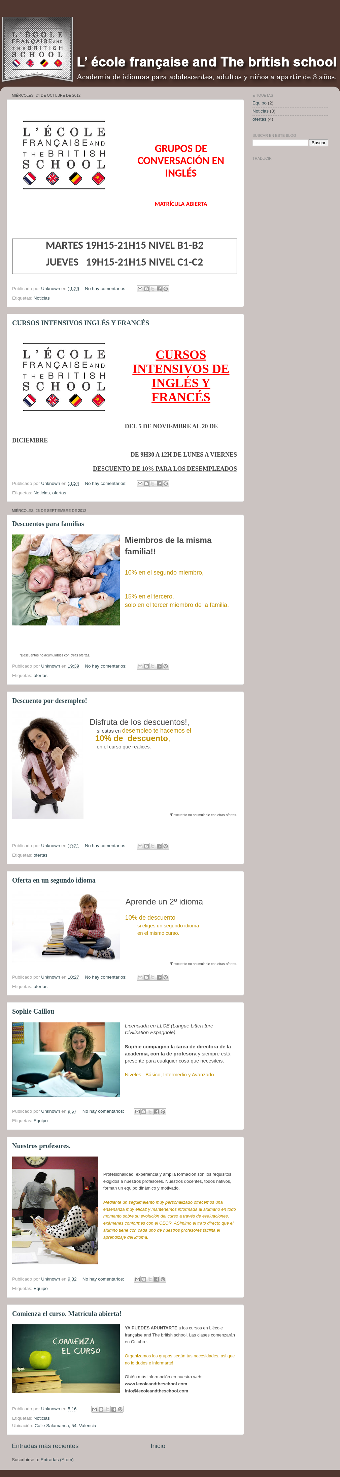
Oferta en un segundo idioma (54, 880)
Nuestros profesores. (41, 1145)
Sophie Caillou (33, 1011)
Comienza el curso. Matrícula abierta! (67, 1313)
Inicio (157, 1445)
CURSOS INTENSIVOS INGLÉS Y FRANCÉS (80, 323)
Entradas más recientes (45, 1445)
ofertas (59, 492)
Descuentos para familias (48, 523)
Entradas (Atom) (57, 1459)
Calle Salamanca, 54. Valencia (65, 1425)
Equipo (41, 1120)
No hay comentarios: (106, 288)
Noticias (42, 298)
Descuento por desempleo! (49, 700)
